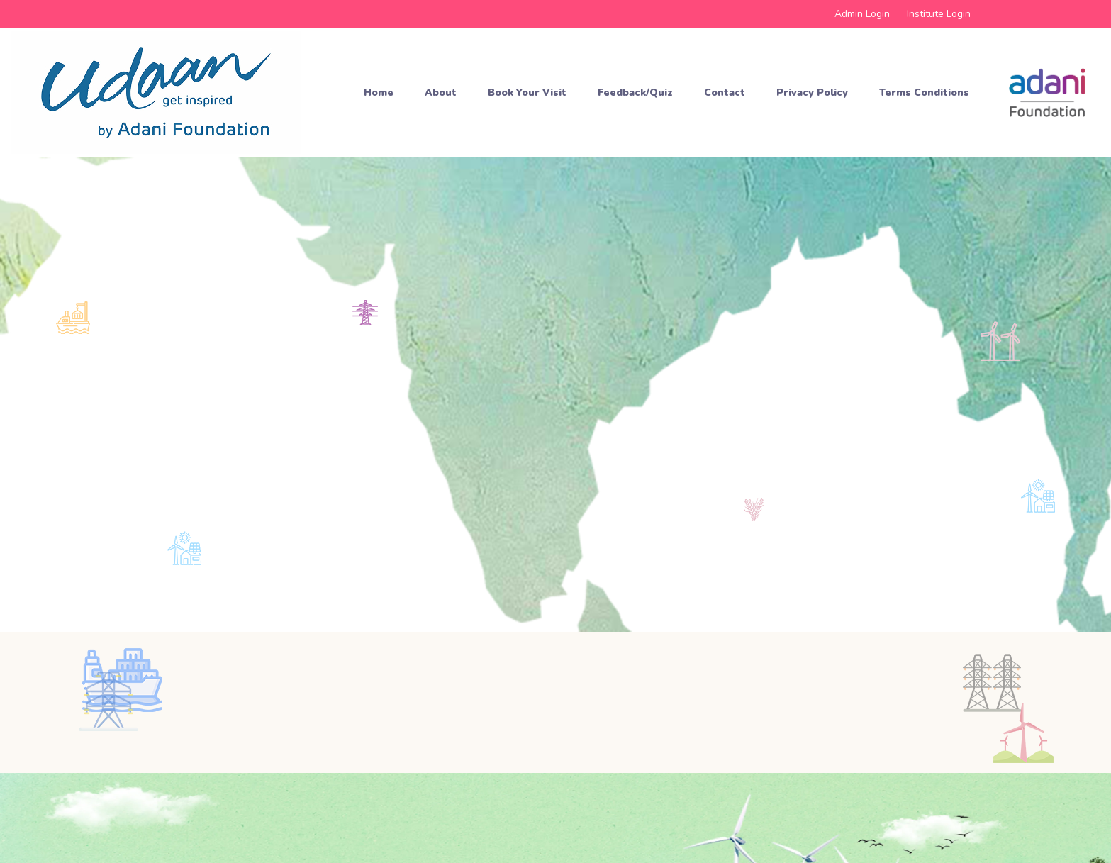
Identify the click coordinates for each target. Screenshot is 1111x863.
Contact (724, 92)
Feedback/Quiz (635, 92)
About (441, 92)
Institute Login (939, 14)
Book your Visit (527, 92)
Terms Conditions (924, 92)
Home (378, 92)
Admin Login (862, 14)
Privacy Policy (812, 92)
